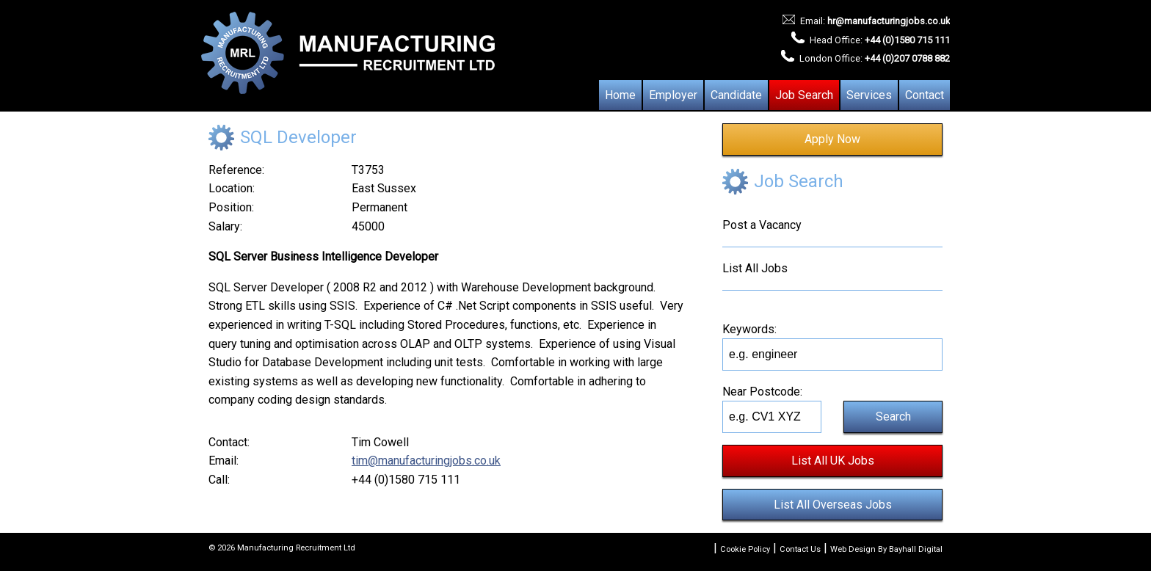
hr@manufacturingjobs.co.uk (888, 20)
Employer (673, 95)
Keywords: (749, 329)
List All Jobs (755, 268)
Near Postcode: (762, 392)
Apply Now (832, 139)
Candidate (736, 95)
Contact (924, 95)
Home (620, 95)
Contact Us (800, 549)
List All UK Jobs (832, 461)
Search (893, 416)
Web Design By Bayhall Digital (886, 549)
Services (869, 95)
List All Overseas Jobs (833, 505)
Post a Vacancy (762, 225)
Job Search (804, 95)
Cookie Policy (745, 549)
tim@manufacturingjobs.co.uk (426, 461)
